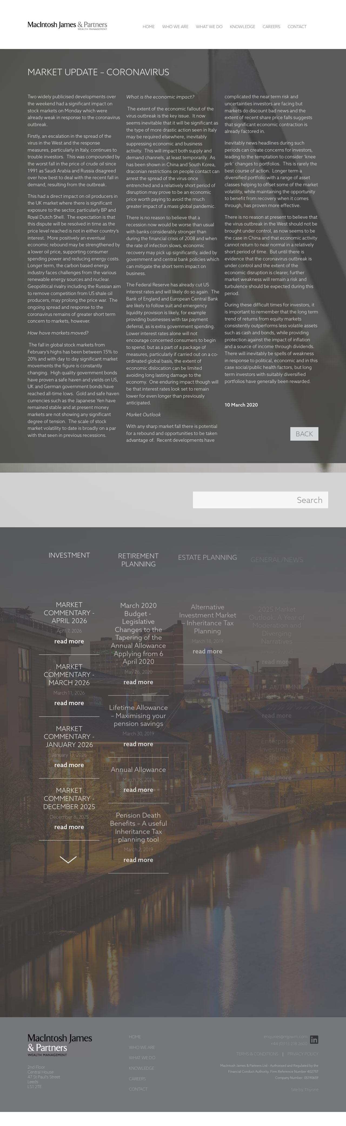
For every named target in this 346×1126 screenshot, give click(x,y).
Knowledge (242, 27)
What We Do (209, 27)
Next (69, 864)
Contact (297, 27)
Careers (271, 27)
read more (69, 646)
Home (149, 27)
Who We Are (175, 27)
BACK (304, 434)
